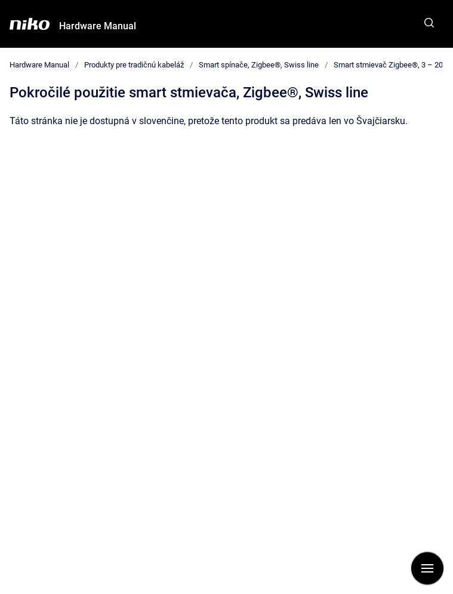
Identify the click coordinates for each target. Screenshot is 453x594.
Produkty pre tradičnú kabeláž (134, 64)
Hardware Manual (97, 26)
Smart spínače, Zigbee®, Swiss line (259, 64)
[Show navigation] (427, 568)
